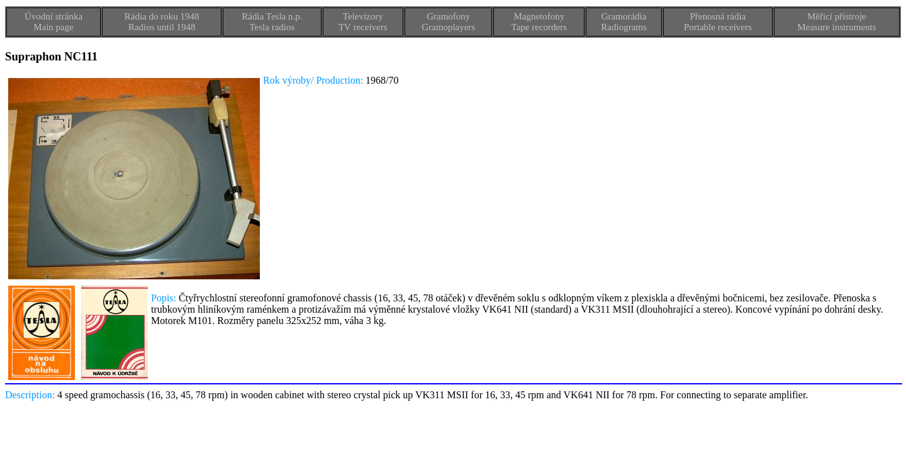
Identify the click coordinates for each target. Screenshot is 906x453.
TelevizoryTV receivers (363, 21)
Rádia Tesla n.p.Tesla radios (272, 21)
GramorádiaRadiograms (624, 21)
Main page (53, 27)
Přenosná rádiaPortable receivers (718, 21)
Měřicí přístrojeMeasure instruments (836, 21)
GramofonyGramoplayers (448, 21)
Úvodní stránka (53, 16)
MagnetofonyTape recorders (539, 21)
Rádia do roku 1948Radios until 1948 (162, 21)
